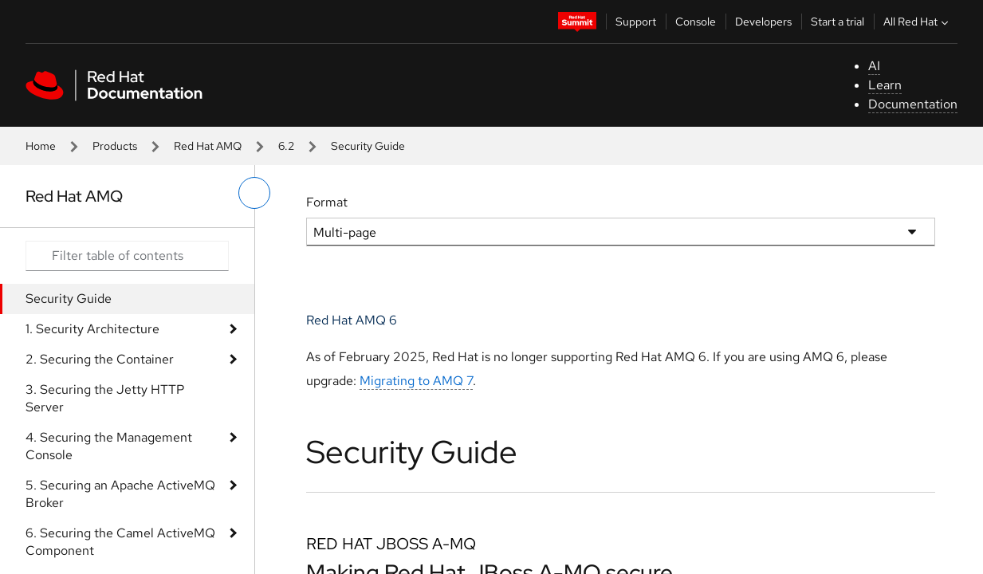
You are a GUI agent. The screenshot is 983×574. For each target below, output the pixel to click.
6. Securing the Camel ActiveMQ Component (120, 542)
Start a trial (837, 21)
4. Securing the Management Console (109, 446)
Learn (885, 85)
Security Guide (69, 298)
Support (635, 21)
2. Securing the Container (100, 359)
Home (41, 146)
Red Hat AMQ (208, 146)
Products (114, 146)
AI (874, 65)
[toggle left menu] (254, 193)
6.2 (286, 146)
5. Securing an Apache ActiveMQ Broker (120, 494)
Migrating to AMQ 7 (416, 380)
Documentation (912, 104)
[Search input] (127, 256)
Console (695, 21)
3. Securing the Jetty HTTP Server (105, 398)
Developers (763, 21)
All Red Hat (917, 21)
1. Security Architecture (92, 328)
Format (327, 202)
